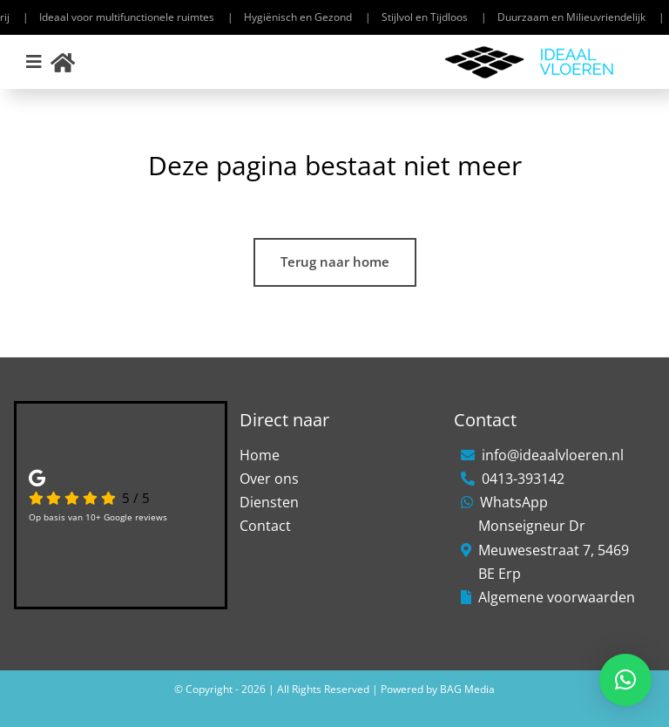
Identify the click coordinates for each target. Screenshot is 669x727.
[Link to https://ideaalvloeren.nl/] (63, 62)
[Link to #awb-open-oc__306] (34, 62)
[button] (625, 680)
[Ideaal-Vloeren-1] (530, 49)
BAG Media (467, 689)
